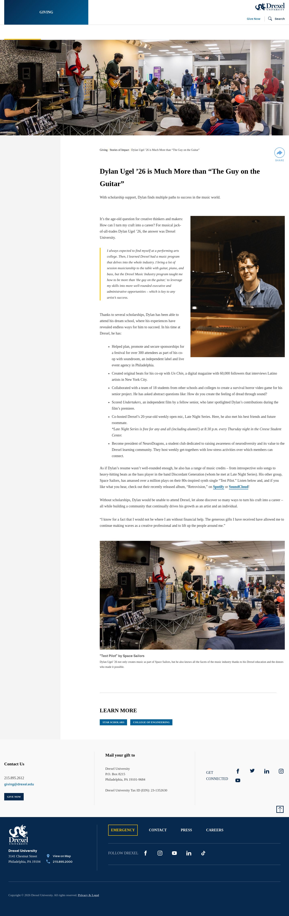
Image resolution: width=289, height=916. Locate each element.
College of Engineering (151, 716)
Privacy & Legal (88, 889)
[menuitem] (36, 32)
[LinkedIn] (188, 847)
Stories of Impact (22, 32)
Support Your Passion (102, 32)
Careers (214, 824)
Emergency (123, 824)
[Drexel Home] (270, 6)
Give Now (253, 19)
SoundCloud (238, 481)
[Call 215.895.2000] (59, 856)
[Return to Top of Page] (280, 803)
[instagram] (281, 765)
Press (186, 824)
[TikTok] (203, 847)
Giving (46, 12)
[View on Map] (59, 851)
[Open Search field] (275, 19)
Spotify (218, 481)
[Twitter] (252, 765)
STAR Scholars (113, 716)
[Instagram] (160, 847)
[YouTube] (237, 774)
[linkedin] (266, 765)
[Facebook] (237, 765)
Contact (158, 824)
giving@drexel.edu (19, 778)
